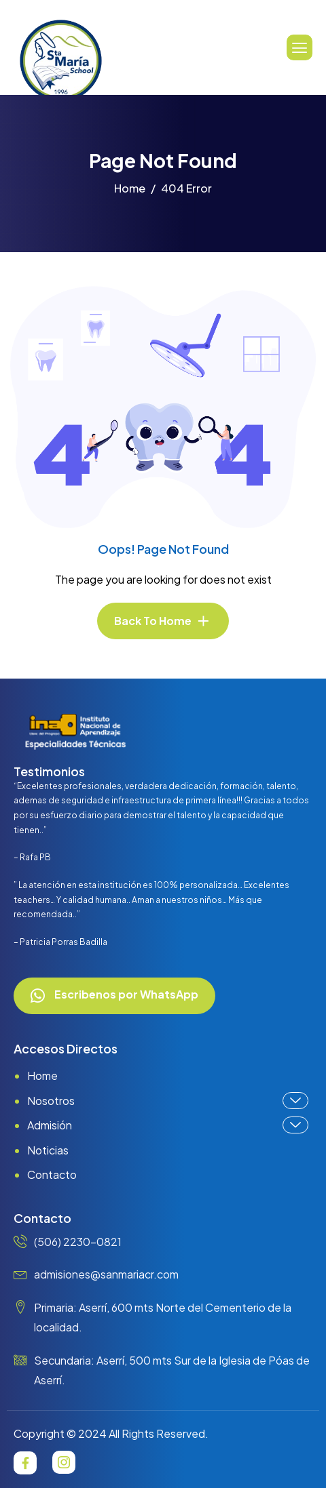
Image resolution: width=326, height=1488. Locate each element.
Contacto (52, 1174)
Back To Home (153, 621)
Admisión (167, 1125)
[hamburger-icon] (299, 47)
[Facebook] (25, 1462)
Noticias (48, 1150)
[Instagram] (63, 1462)
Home (42, 1075)
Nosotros (167, 1100)
